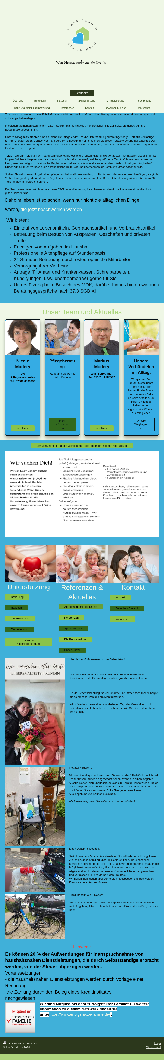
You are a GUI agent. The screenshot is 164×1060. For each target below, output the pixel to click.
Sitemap (31, 1043)
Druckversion (14, 1043)
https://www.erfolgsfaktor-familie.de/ (79, 1014)
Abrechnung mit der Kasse (80, 606)
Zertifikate (23, 428)
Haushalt (16, 607)
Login (157, 1043)
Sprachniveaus (73, 628)
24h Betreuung (20, 618)
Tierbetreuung (19, 629)
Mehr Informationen (62, 424)
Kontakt (120, 597)
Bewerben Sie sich (127, 608)
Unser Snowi (72, 650)
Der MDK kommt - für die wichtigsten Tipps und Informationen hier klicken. (81, 445)
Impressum (122, 619)
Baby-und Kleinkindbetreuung (28, 642)
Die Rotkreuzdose (75, 639)
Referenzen (71, 617)
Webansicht (153, 1047)
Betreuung (17, 597)
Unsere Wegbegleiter (141, 424)
